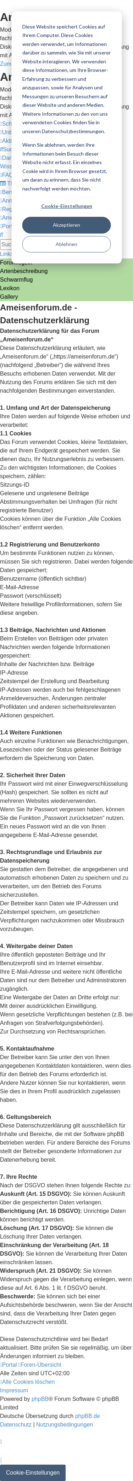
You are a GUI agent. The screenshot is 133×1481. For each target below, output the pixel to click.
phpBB (40, 1399)
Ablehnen (66, 244)
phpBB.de (87, 1416)
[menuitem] (9, 149)
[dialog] (66, 137)
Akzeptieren (66, 225)
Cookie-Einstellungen (66, 206)
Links (6, 254)
